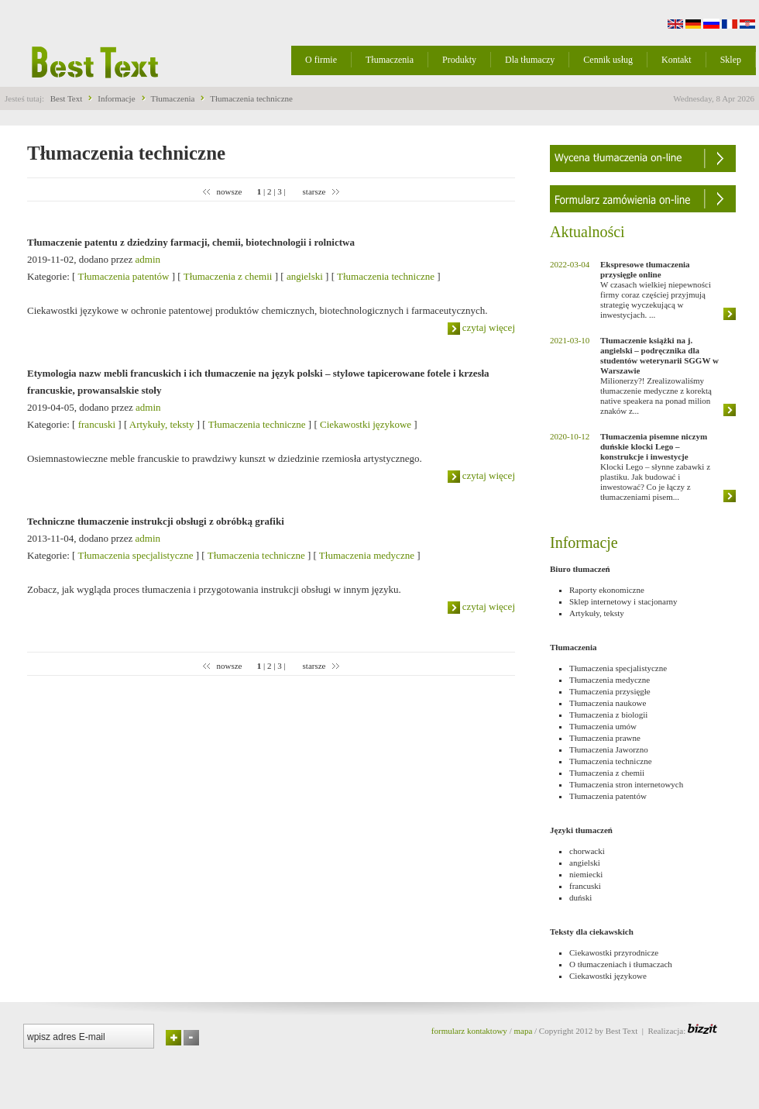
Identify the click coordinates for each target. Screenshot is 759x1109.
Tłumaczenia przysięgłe (610, 691)
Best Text (66, 98)
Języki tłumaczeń (581, 830)
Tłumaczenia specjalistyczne (135, 555)
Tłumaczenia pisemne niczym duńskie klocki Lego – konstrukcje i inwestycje (653, 446)
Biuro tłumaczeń (580, 568)
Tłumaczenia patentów (123, 276)
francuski (96, 424)
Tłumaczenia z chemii (228, 276)
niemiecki (586, 874)
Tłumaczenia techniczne (251, 98)
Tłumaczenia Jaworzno (608, 749)
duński (580, 897)
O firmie (321, 59)
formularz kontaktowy (469, 1030)
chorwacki (587, 851)
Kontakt (676, 59)
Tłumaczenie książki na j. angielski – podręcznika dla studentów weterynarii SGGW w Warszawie (659, 355)
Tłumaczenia (390, 59)
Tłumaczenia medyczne (366, 555)
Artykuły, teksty (161, 424)
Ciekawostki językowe (365, 424)
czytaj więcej (481, 327)
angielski (305, 276)
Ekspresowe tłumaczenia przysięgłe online (645, 269)
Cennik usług (608, 59)
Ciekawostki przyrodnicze (613, 952)
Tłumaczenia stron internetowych (626, 784)
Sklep (730, 59)
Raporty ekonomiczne (606, 589)
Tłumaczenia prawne (605, 737)
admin (148, 259)
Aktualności (587, 231)
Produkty (459, 59)
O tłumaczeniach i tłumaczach (620, 964)
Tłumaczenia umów (603, 726)
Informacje (116, 98)
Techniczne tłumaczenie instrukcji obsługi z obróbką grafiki (155, 521)
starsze (314, 191)
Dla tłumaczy (530, 59)
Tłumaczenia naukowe (607, 703)
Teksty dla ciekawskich (592, 931)
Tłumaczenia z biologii (608, 714)
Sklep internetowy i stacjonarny (623, 601)
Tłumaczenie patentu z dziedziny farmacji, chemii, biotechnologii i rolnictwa (191, 242)
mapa (522, 1030)
